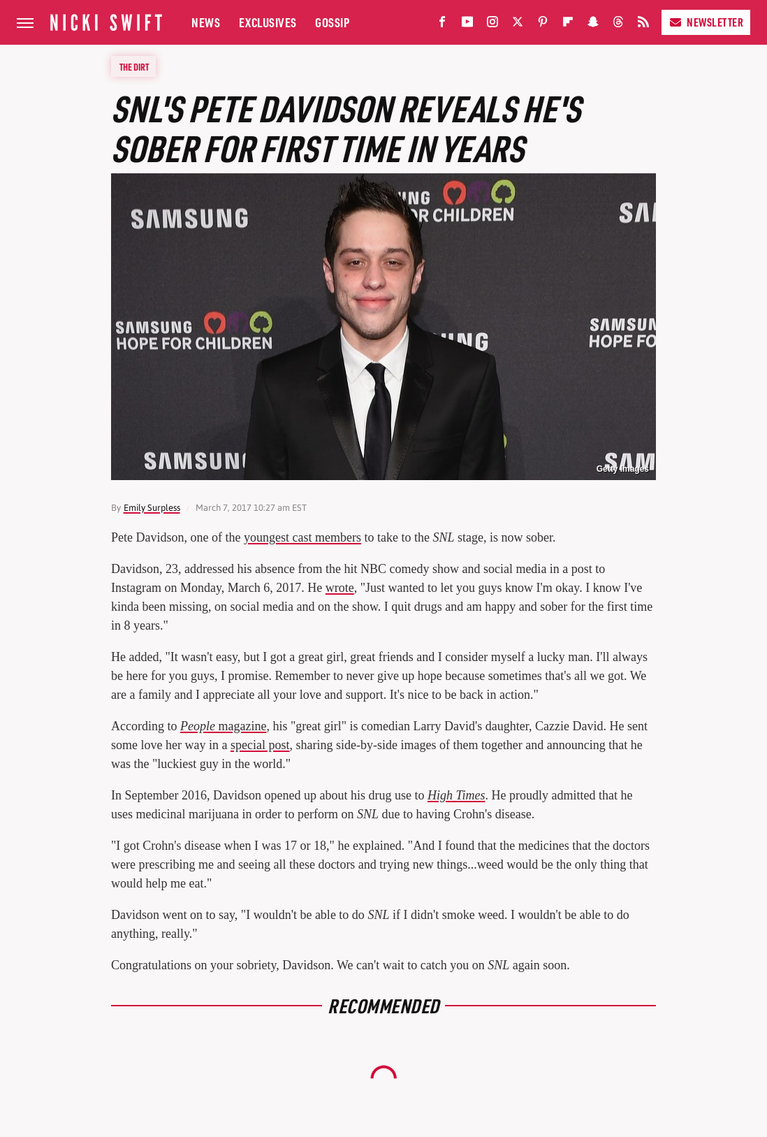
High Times (456, 795)
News (205, 22)
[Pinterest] (543, 25)
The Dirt (134, 66)
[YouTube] (467, 25)
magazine (223, 726)
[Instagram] (492, 25)
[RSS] (643, 25)
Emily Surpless (152, 507)
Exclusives (268, 22)
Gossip (332, 22)
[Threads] (618, 25)
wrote (340, 588)
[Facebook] (442, 25)
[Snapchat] (593, 25)
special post (260, 745)
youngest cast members (302, 537)
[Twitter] (518, 25)
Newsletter (706, 22)
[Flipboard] (568, 25)
